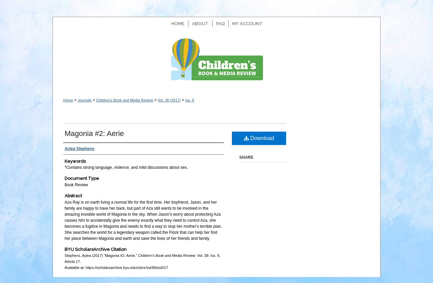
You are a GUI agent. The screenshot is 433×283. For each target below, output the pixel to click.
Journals (85, 100)
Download (259, 138)
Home (68, 100)
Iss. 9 (189, 100)
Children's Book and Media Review (216, 63)
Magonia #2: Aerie (94, 133)
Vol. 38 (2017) (169, 100)
